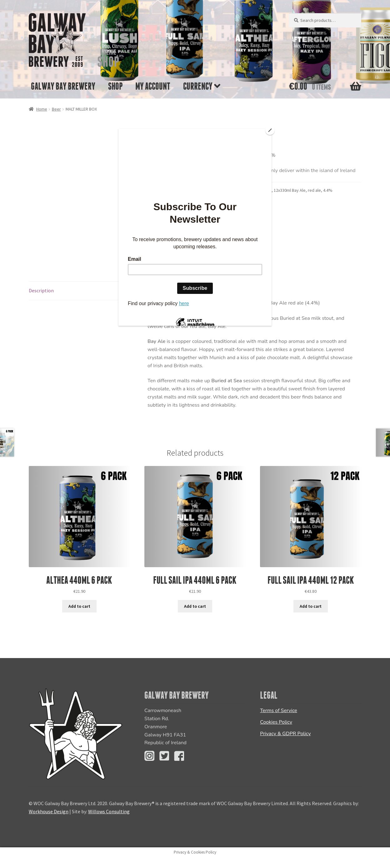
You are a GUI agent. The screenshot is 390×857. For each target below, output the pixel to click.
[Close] (270, 130)
